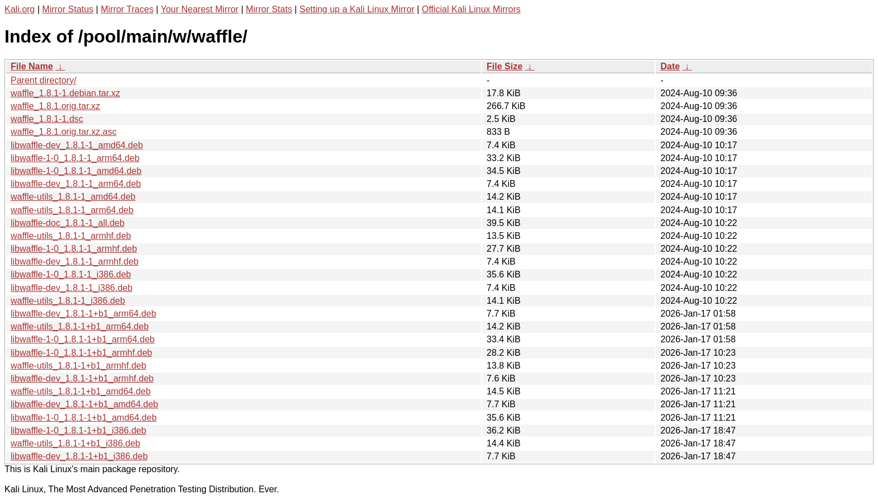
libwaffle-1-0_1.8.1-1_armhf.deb (74, 248)
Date (670, 66)
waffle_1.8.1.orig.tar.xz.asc (63, 131)
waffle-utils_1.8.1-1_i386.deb (68, 300)
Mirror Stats (269, 9)
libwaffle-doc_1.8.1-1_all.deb (67, 223)
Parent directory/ (43, 80)
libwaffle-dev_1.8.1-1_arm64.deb (76, 184)
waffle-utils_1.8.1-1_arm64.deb (72, 210)
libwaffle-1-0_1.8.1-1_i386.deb (71, 274)
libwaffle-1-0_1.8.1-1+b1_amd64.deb (84, 417)
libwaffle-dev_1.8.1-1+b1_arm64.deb (83, 313)
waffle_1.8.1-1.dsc (47, 119)
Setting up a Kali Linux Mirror (357, 9)
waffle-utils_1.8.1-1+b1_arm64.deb (80, 326)
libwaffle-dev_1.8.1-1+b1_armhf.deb (82, 378)
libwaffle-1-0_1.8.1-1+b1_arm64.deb (83, 339)
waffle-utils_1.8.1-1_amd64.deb (73, 196)
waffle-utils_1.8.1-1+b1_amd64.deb (81, 391)
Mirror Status (68, 9)
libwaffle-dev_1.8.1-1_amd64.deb (77, 145)
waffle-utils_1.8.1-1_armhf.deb (71, 236)
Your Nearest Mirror (200, 9)
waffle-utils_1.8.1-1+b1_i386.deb (75, 443)
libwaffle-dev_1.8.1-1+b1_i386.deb (79, 456)
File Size (504, 66)
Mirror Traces (127, 9)
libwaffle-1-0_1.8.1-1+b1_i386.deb (78, 430)
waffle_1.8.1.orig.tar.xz (55, 106)
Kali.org (19, 9)
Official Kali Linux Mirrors (471, 9)
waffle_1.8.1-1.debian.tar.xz (65, 93)
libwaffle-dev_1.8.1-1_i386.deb (72, 288)
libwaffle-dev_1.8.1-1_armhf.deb (74, 261)
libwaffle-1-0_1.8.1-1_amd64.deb (76, 171)
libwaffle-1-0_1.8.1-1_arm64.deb (75, 158)
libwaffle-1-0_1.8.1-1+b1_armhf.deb (81, 352)
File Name (32, 66)
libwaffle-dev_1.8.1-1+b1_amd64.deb (84, 404)
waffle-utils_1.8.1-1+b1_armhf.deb (78, 365)
